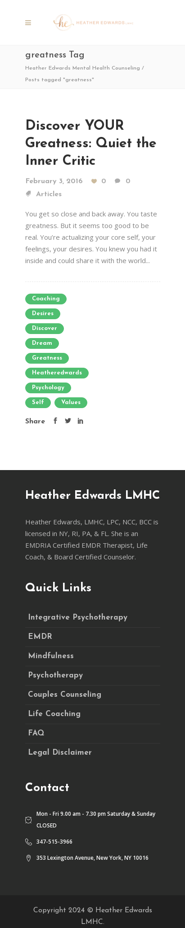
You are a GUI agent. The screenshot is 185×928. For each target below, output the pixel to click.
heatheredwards (57, 373)
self (38, 402)
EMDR (40, 637)
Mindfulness (51, 656)
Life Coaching (54, 714)
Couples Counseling (64, 695)
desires (43, 314)
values (71, 402)
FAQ (36, 733)
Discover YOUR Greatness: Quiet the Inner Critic (91, 143)
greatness (47, 358)
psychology (48, 388)
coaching (46, 299)
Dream (42, 343)
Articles (49, 194)
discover (44, 328)
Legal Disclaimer (60, 752)
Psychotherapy (55, 675)
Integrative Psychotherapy (77, 617)
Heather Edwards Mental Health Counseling (82, 68)
